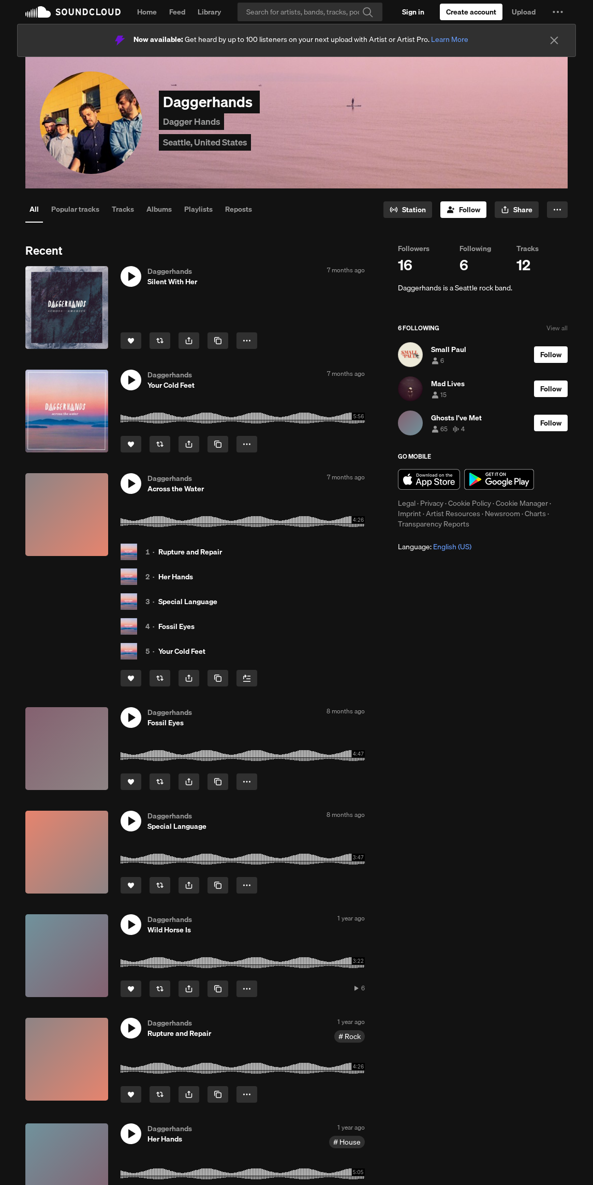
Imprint (409, 513)
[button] (558, 12)
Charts (535, 513)
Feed (177, 12)
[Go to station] (407, 209)
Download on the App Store (429, 479)
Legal (407, 503)
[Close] (554, 40)
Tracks (123, 209)
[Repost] (160, 340)
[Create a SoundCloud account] (471, 12)
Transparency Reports (433, 524)
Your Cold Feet (181, 651)
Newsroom (502, 513)
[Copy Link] (217, 340)
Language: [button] (434, 546)
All (34, 209)
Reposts (238, 209)
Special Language (187, 601)
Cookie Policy (469, 503)
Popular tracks (75, 209)
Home (147, 12)
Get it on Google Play (499, 479)
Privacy (431, 503)
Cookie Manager (522, 503)
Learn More (449, 39)
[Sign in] (413, 12)
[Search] (310, 12)
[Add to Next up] (246, 678)
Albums (159, 209)
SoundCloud (73, 12)
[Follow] (463, 209)
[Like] (131, 340)
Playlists (198, 209)
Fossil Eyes (176, 626)
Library (209, 12)
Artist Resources (453, 513)
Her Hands (175, 576)
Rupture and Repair (190, 552)
